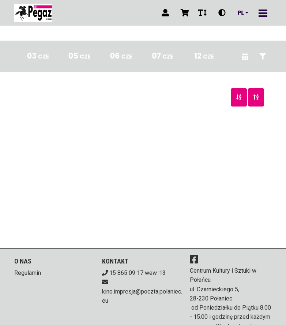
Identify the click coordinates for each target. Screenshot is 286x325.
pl (240, 13)
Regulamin (27, 272)
